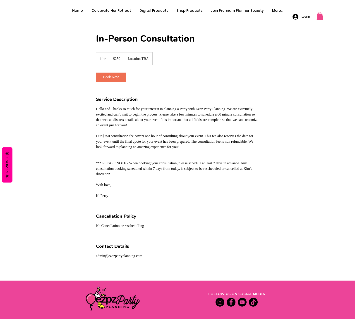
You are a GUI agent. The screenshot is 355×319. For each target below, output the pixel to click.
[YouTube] (242, 302)
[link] (111, 77)
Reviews (7, 165)
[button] (320, 16)
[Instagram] (220, 302)
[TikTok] (253, 302)
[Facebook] (231, 302)
